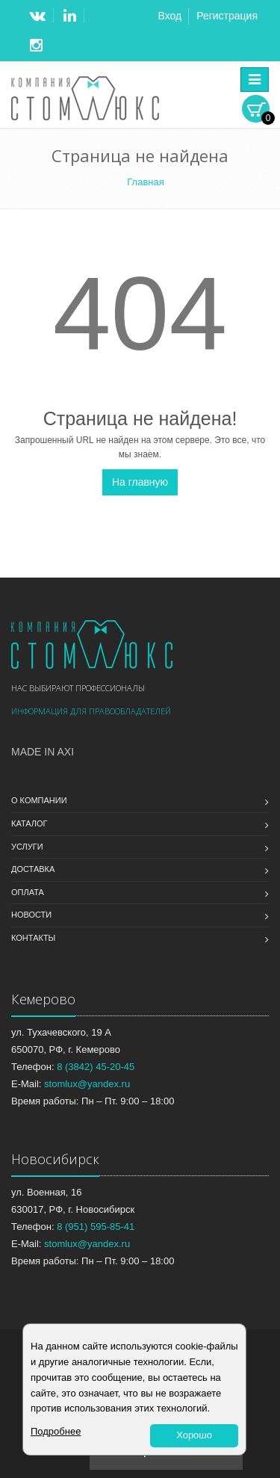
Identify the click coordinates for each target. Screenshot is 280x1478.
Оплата (27, 892)
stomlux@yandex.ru (87, 1083)
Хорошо (194, 1435)
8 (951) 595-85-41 (95, 1226)
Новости (31, 914)
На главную (140, 482)
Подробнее (56, 1431)
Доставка (33, 869)
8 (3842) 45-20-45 (95, 1066)
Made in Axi (42, 752)
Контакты (33, 937)
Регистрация (227, 16)
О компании (39, 800)
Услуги (27, 846)
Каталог (29, 823)
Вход (169, 16)
